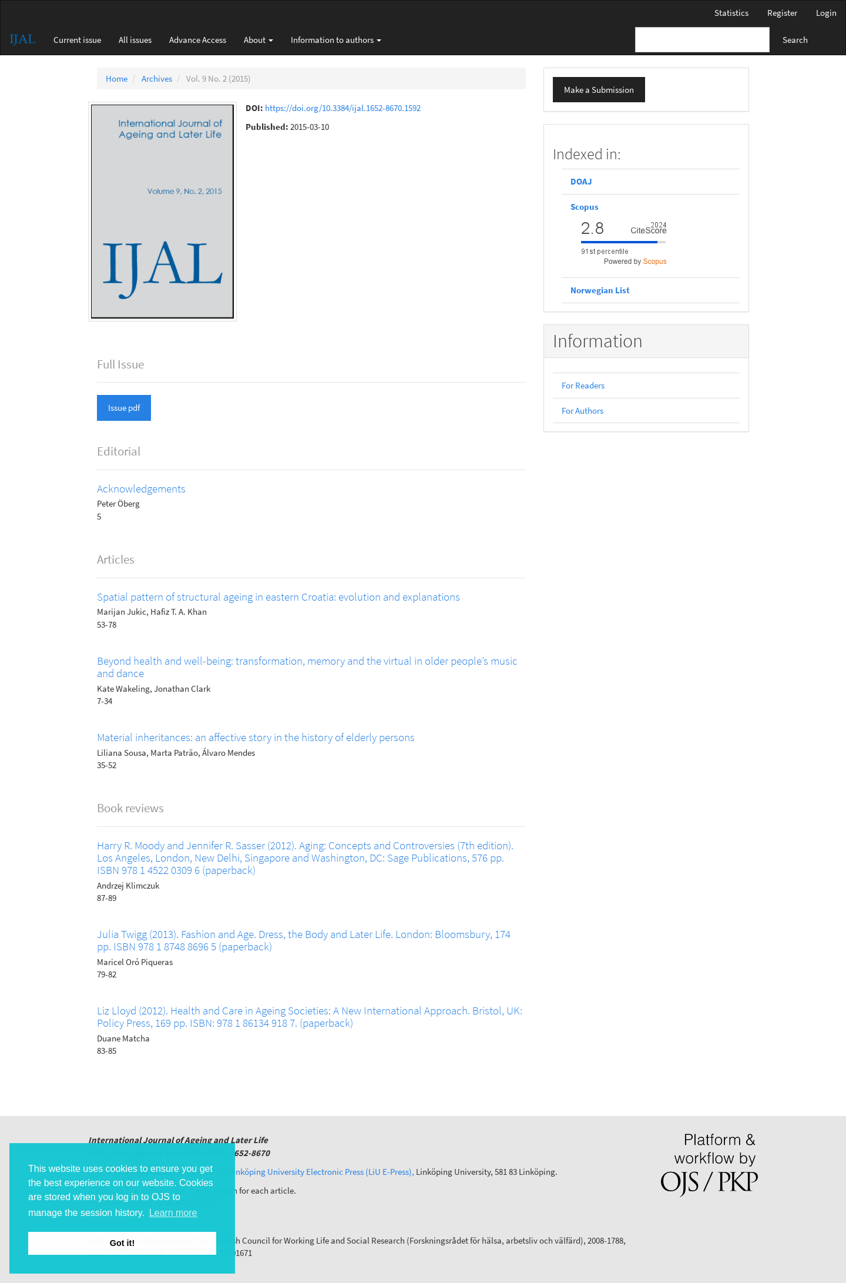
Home (116, 78)
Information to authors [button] (336, 39)
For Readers (583, 385)
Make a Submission (599, 89)
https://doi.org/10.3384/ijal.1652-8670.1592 (343, 107)
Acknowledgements (141, 488)
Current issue (77, 39)
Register (782, 12)
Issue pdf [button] (124, 407)
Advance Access (197, 39)
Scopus (585, 206)
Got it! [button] (122, 1243)
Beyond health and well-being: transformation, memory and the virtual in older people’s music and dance (307, 667)
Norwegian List (600, 290)
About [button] (258, 39)
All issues (135, 39)
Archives (157, 78)
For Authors (582, 410)
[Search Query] (702, 39)
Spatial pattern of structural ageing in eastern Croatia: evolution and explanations (278, 596)
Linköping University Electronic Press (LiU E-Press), (321, 1171)
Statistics (731, 12)
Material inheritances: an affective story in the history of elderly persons (256, 737)
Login (826, 12)
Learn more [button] (173, 1213)
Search (795, 39)
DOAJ (581, 181)
